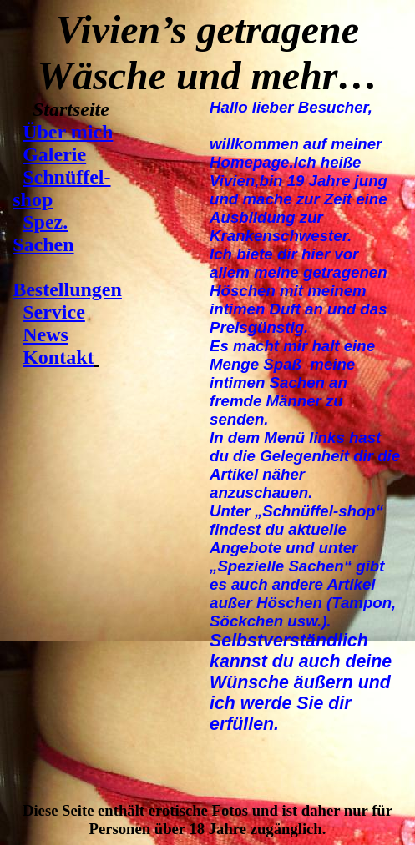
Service (54, 312)
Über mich (68, 132)
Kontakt (58, 357)
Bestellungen (67, 289)
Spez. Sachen (43, 233)
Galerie (54, 154)
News (45, 334)
